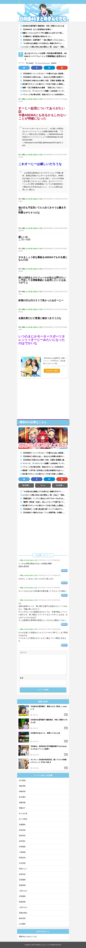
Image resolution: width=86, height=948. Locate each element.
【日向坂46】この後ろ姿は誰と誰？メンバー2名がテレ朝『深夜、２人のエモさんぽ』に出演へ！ (45, 509)
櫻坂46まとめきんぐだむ (28, 936)
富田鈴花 (53, 63)
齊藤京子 (22, 808)
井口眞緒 (22, 780)
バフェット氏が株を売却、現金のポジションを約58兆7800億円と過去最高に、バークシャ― (45, 94)
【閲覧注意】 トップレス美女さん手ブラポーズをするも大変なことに (45, 498)
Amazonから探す (52, 371)
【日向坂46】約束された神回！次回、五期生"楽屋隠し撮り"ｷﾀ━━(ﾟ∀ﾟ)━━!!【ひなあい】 (45, 81)
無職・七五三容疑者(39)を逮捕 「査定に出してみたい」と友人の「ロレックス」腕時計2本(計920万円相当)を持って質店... (45, 88)
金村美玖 (22, 841)
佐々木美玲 (23, 819)
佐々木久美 (23, 813)
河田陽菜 (22, 847)
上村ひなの (23, 891)
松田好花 (22, 874)
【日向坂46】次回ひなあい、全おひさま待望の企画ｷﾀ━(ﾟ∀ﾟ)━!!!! (45, 77)
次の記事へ (60, 485)
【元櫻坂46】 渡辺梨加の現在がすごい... (37, 36)
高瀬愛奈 (22, 824)
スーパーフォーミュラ (43, 63)
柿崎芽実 (22, 791)
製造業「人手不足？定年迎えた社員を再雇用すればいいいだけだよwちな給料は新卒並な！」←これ (45, 470)
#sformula (59, 134)
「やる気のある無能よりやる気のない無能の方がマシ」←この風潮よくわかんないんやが (45, 43)
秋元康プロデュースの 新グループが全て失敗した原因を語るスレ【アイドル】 (45, 84)
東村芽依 (22, 836)
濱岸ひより (23, 869)
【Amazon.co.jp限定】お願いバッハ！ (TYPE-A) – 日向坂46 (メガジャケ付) (54, 361)
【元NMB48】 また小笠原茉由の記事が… (37, 29)
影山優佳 (22, 797)
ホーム (43, 485)
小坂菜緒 (22, 852)
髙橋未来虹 (23, 913)
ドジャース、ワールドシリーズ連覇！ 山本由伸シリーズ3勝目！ (45, 91)
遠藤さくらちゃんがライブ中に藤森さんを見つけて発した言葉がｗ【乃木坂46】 (45, 33)
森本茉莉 (22, 918)
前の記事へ (26, 485)
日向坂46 (30, 63)
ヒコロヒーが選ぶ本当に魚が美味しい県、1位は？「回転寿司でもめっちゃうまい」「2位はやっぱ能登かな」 (45, 47)
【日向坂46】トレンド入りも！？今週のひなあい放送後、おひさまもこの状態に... (45, 73)
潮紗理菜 (22, 786)
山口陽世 (22, 924)
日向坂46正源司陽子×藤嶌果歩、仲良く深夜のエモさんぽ (43, 26)
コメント (23, 652)
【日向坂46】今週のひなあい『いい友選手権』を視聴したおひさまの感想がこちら (45, 513)
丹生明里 (22, 863)
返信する (64, 570)
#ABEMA (49, 137)
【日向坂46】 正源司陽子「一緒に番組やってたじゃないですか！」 (45, 40)
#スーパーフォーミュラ (36, 137)
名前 (21, 678)
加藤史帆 (22, 802)
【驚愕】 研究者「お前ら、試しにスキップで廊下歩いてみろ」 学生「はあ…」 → (45, 502)
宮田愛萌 (22, 880)
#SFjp (24, 137)
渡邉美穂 (22, 885)
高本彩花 (22, 830)
